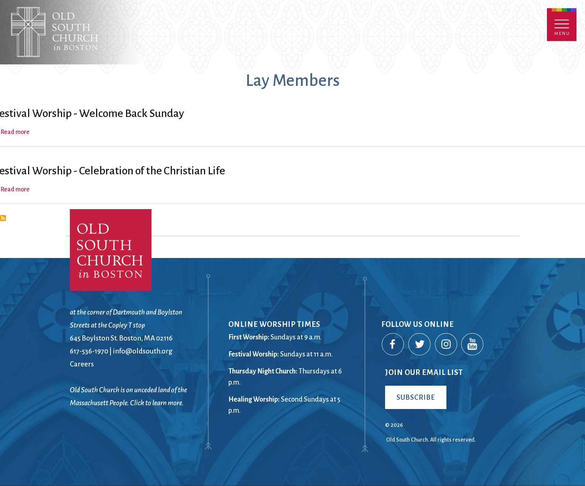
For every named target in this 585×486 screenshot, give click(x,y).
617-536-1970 (89, 351)
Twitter (419, 344)
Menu (562, 24)
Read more (15, 132)
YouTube (472, 344)
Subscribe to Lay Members (3, 218)
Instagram (446, 344)
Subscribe (416, 397)
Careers (82, 364)
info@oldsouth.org (143, 351)
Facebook (393, 344)
